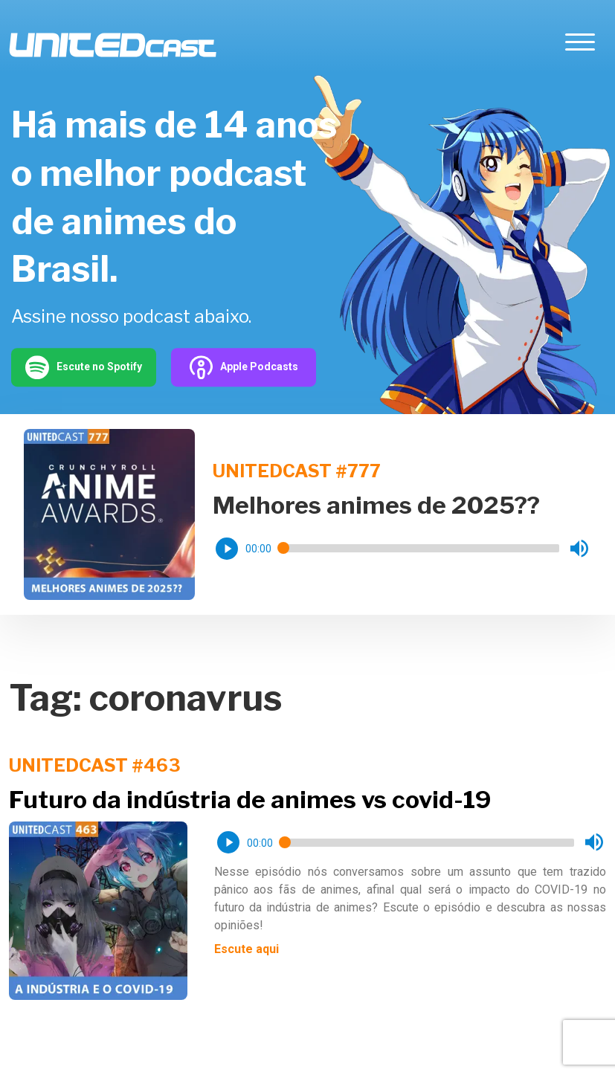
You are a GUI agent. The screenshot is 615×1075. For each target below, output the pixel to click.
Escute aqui (246, 949)
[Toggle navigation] (580, 45)
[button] (227, 549)
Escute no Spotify (83, 367)
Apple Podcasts (243, 367)
